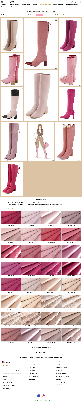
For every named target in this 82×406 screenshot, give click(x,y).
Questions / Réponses (61, 367)
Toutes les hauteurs (68, 15)
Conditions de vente (60, 373)
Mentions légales (60, 382)
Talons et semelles (16, 7)
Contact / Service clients (62, 376)
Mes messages (33, 373)
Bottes (5, 15)
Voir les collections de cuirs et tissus (41, 347)
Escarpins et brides (14, 4)
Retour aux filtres (41, 199)
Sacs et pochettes (58, 4)
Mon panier (32, 367)
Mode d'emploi (59, 364)
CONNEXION (59, 385)
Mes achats (32, 370)
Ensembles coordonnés (72, 4)
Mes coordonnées (34, 376)
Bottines (35, 4)
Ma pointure (32, 379)
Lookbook (3, 4)
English (6, 362)
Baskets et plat (26, 4)
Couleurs (32, 15)
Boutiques (58, 379)
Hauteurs (59, 15)
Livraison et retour (60, 370)
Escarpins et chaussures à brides (11, 371)
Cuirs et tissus (5, 7)
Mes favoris (32, 364)
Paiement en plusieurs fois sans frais (41, 400)
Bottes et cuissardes (45, 4)
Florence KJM (7, 2)
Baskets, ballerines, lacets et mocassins (13, 373)
